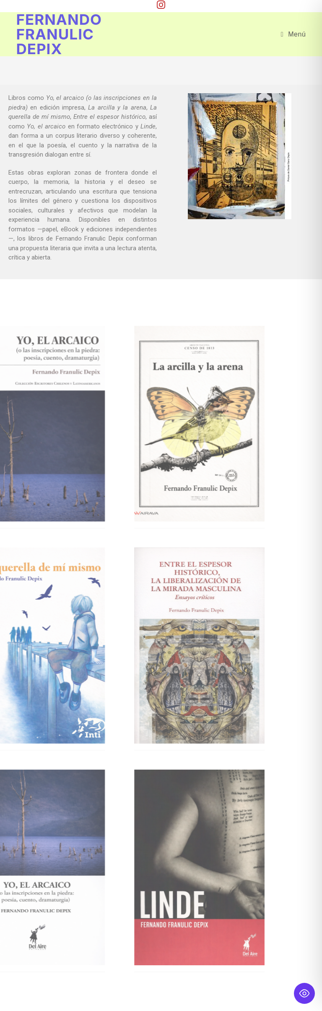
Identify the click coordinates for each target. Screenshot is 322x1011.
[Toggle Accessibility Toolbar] (304, 993)
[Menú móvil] (293, 34)
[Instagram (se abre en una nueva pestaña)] (161, 5)
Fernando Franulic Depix (59, 34)
